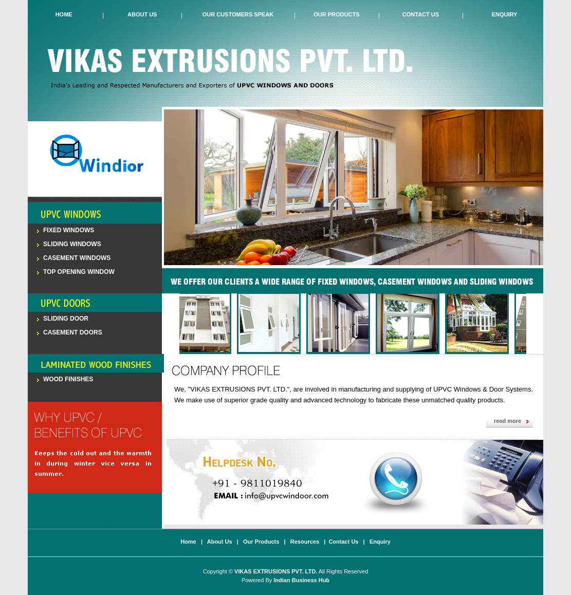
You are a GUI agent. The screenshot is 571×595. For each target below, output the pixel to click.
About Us (142, 14)
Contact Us (420, 14)
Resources (304, 541)
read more (507, 421)
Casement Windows (76, 258)
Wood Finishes (68, 379)
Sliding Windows (72, 244)
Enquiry (505, 14)
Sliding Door (65, 318)
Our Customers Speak (238, 14)
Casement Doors (72, 332)
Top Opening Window (79, 271)
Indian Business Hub (301, 580)
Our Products (336, 14)
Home (64, 14)
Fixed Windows (68, 230)
